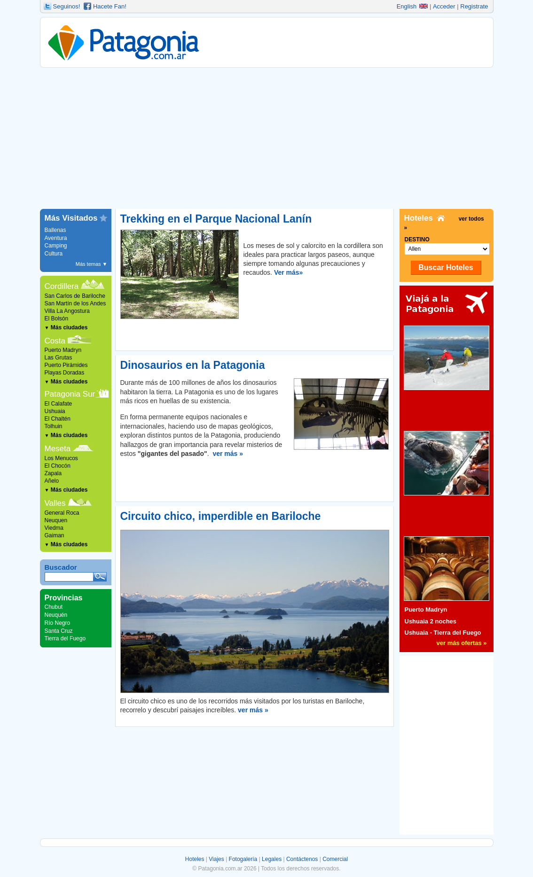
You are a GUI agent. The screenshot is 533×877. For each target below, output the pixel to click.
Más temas (92, 264)
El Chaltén (58, 418)
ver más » (227, 453)
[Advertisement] (267, 138)
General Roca (62, 513)
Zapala (53, 473)
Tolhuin (54, 426)
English (412, 6)
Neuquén (56, 615)
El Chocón (58, 465)
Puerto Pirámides (66, 365)
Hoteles (194, 859)
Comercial (335, 859)
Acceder (444, 6)
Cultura (54, 253)
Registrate (474, 6)
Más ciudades (66, 327)
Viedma (54, 528)
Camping (56, 245)
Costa (55, 340)
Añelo (52, 481)
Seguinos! (66, 6)
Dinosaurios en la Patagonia (192, 365)
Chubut (54, 607)
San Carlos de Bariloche (75, 296)
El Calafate (58, 403)
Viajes (216, 859)
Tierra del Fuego (65, 638)
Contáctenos (302, 859)
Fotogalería (243, 859)
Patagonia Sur (70, 394)
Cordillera (62, 286)
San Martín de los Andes (75, 303)
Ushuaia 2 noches (431, 621)
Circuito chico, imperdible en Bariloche (220, 516)
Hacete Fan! (109, 6)
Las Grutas (58, 357)
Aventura (56, 238)
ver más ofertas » (462, 642)
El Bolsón (57, 318)
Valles (55, 503)
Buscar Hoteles (445, 267)
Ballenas (55, 230)
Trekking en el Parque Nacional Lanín (216, 219)
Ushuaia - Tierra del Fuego (443, 632)
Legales (272, 859)
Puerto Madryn (63, 350)
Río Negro (58, 623)
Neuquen (56, 520)
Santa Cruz (59, 631)
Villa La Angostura (67, 311)
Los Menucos (61, 458)
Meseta (58, 448)
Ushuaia (55, 411)
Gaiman (54, 535)
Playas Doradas (65, 372)
